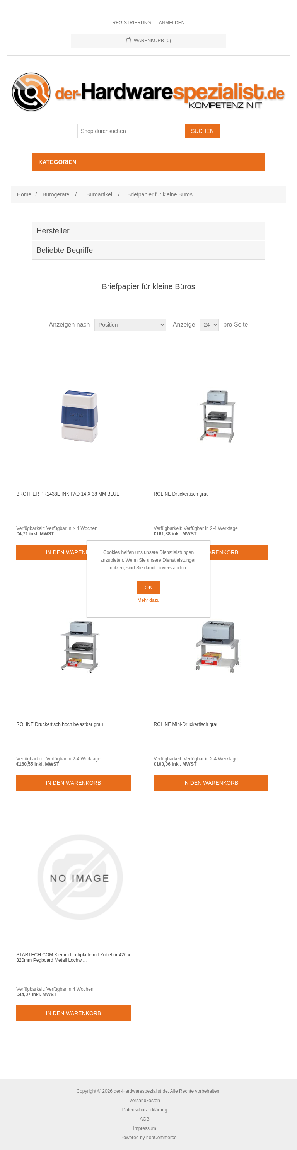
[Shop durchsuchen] (131, 131)
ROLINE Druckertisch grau (181, 494)
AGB (144, 1119)
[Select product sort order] (130, 325)
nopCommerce (161, 1137)
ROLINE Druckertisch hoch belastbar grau (59, 724)
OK (148, 587)
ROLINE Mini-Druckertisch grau (186, 724)
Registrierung (132, 23)
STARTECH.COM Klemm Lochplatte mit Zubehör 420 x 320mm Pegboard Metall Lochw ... (73, 957)
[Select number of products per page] (209, 325)
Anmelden (172, 23)
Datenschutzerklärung (144, 1110)
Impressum (144, 1128)
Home (24, 194)
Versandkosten (144, 1100)
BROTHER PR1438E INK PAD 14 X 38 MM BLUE (67, 494)
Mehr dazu (149, 600)
